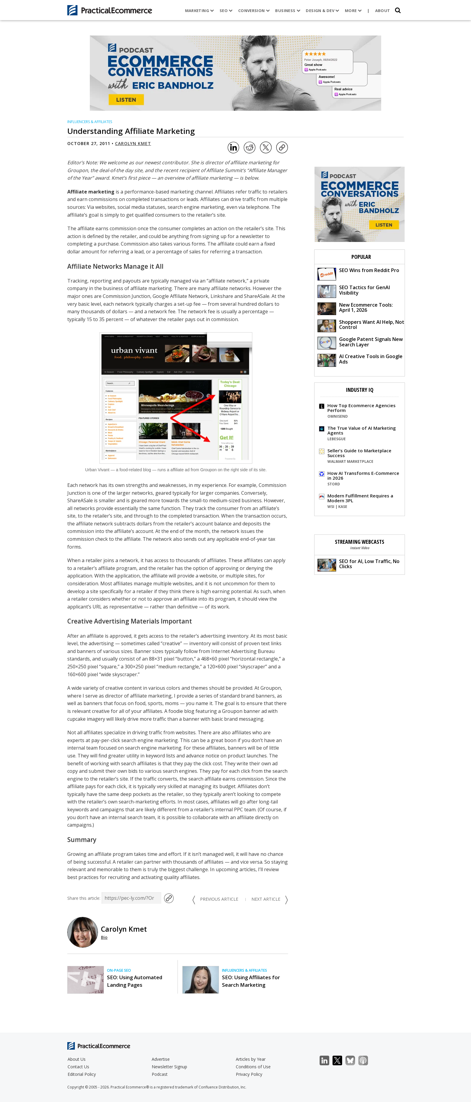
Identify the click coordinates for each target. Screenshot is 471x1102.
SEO (226, 10)
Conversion (254, 10)
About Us (77, 1059)
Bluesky (353, 1061)
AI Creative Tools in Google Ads (360, 360)
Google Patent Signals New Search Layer (360, 342)
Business (287, 10)
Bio (104, 937)
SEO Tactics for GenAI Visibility (354, 291)
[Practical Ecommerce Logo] (109, 10)
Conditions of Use (253, 1066)
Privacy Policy (249, 1074)
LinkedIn (328, 1061)
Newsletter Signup (169, 1066)
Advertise (161, 1059)
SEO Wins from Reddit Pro (358, 273)
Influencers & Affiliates (89, 121)
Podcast (160, 1074)
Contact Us (78, 1066)
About (382, 10)
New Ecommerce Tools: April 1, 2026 (355, 308)
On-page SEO (119, 970)
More (353, 10)
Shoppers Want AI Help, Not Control (361, 325)
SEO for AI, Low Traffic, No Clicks (359, 564)
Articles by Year (251, 1059)
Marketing (199, 10)
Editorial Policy (82, 1074)
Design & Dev (322, 10)
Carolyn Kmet (133, 143)
